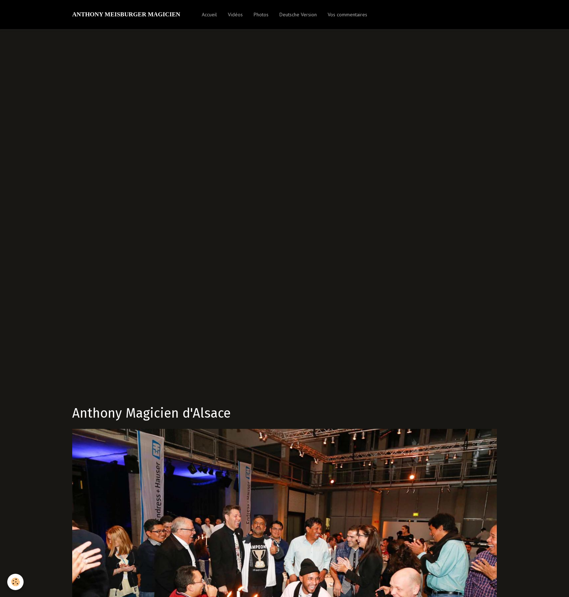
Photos (261, 14)
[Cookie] (15, 582)
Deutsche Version (298, 14)
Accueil (209, 14)
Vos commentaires (347, 14)
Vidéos (235, 14)
